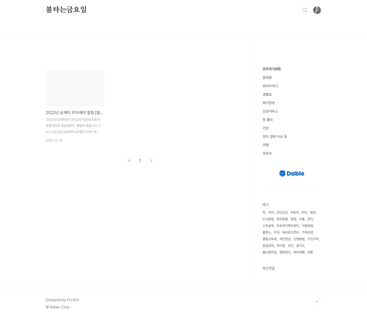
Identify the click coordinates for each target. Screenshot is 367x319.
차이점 (281, 246)
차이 (271, 212)
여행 (266, 145)
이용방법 (307, 226)
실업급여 (268, 246)
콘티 (310, 219)
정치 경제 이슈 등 (275, 136)
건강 (266, 128)
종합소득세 (270, 239)
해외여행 (299, 252)
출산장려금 (270, 252)
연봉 (310, 252)
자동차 (294, 212)
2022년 (282, 212)
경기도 (300, 246)
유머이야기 (270, 86)
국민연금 (285, 239)
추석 (276, 232)
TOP (317, 302)
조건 (290, 246)
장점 (293, 219)
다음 (151, 160)
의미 (304, 212)
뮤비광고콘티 (290, 232)
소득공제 (268, 226)
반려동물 (282, 219)
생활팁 (267, 94)
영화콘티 (285, 252)
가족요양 (307, 232)
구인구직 (313, 239)
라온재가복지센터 (288, 226)
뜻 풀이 (268, 120)
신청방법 (299, 239)
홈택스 (267, 232)
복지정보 (269, 103)
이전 (129, 160)
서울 (302, 219)
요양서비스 (270, 111)
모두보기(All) (272, 69)
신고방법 (268, 219)
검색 (305, 10)
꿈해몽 (267, 78)
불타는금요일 (66, 10)
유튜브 (267, 153)
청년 (313, 212)
